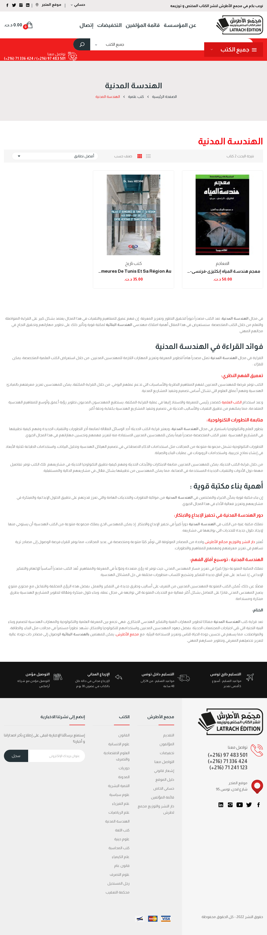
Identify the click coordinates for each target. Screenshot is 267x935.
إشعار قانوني (164, 771)
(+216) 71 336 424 (227, 761)
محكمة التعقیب (118, 892)
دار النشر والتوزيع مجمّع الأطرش (230, 542)
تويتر (249, 804)
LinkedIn (221, 804)
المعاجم (222, 263)
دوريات (124, 768)
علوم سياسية (119, 795)
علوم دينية (122, 839)
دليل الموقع (164, 779)
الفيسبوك (258, 804)
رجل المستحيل (118, 883)
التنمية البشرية (119, 786)
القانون (124, 735)
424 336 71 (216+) (18, 58)
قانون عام (122, 865)
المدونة (124, 777)
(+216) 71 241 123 (228, 767)
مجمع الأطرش (127, 634)
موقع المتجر (48, 4)
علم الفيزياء (121, 803)
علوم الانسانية (119, 744)
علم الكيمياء (121, 857)
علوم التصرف (120, 874)
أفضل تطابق (55, 156)
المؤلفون (167, 744)
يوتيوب (239, 804)
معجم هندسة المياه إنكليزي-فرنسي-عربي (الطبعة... (222, 271)
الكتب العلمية (232, 402)
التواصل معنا (164, 762)
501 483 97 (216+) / (49, 58)
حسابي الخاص (163, 788)
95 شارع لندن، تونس (231, 789)
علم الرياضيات (119, 812)
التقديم (168, 735)
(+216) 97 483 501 (227, 755)
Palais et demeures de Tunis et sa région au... (133, 271)
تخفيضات (167, 753)
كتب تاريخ (133, 263)
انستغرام (230, 804)
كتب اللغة (122, 830)
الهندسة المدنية (117, 821)
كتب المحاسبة (119, 848)
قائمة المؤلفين (162, 797)
